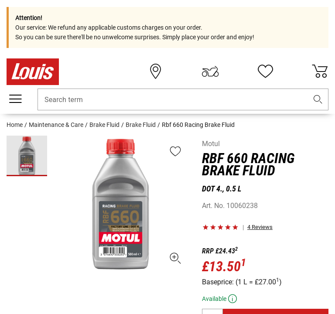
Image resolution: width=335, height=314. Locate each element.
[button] (318, 99)
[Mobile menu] (15, 99)
